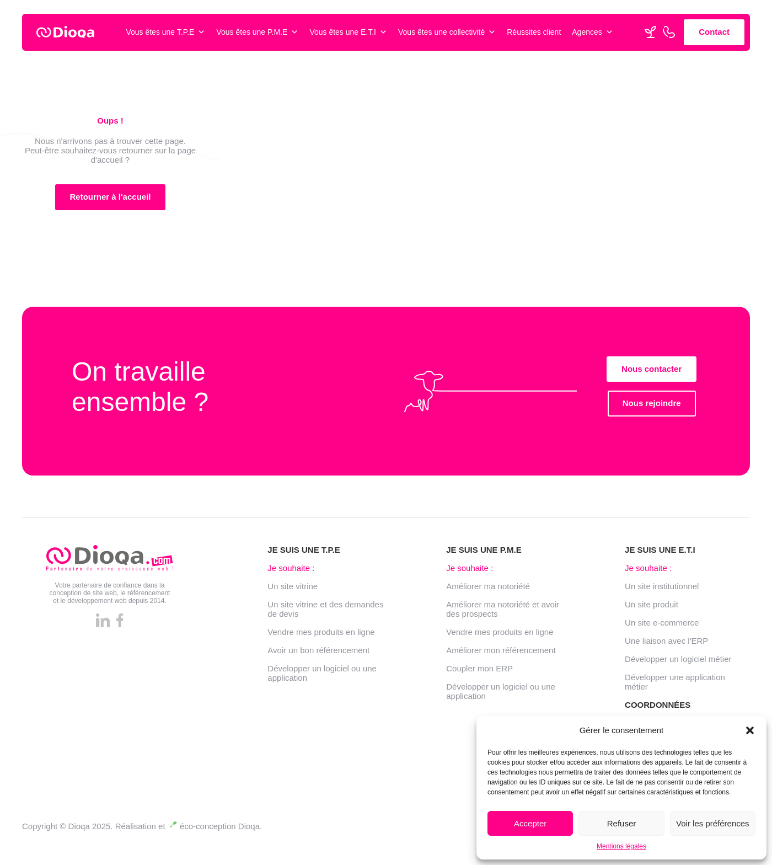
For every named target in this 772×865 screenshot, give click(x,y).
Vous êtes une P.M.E (257, 32)
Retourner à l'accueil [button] (110, 196)
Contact (714, 31)
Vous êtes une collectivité (447, 32)
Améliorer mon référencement (500, 653)
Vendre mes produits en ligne (320, 634)
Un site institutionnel (662, 589)
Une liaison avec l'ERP (666, 643)
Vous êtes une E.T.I (348, 32)
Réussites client (534, 32)
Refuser (621, 823)
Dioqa (249, 826)
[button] (749, 730)
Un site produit (651, 607)
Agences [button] (592, 32)
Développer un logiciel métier (678, 661)
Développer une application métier (675, 684)
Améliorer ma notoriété (488, 589)
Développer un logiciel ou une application (322, 675)
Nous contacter (651, 371)
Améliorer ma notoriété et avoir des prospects (502, 611)
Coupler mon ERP (479, 671)
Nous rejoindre (652, 406)
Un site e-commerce (662, 625)
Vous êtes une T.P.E (165, 32)
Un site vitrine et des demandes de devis (325, 611)
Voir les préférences (712, 823)
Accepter (530, 823)
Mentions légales (621, 846)
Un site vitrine (292, 589)
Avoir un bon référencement (318, 653)
